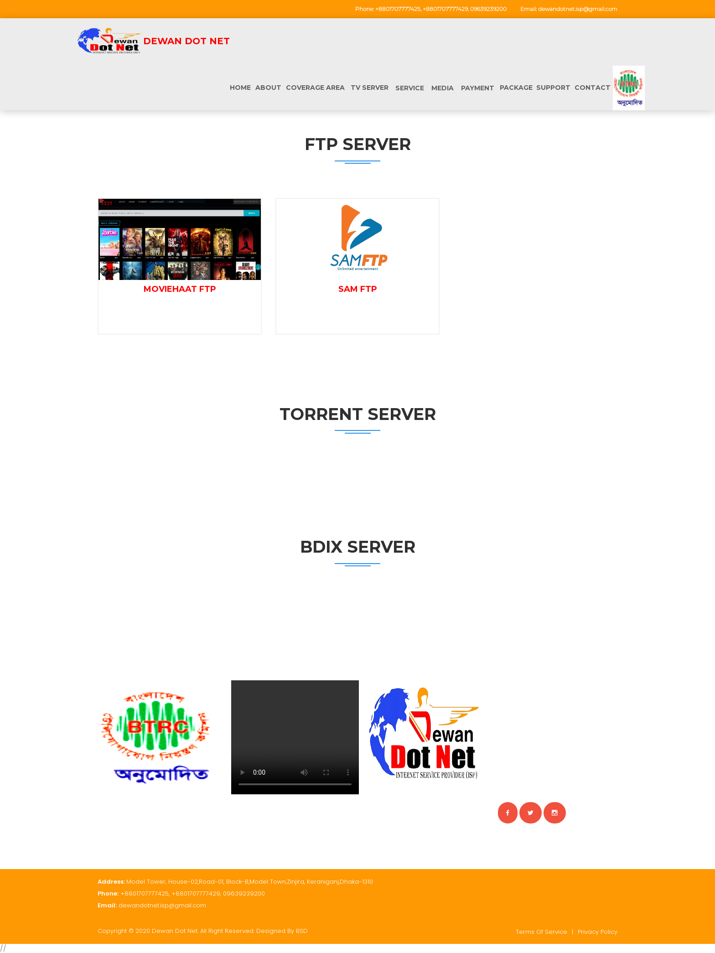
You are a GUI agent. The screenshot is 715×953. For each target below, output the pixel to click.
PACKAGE (516, 87)
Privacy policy (597, 931)
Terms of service (541, 931)
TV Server (370, 87)
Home (240, 87)
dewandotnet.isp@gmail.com (577, 8)
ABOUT (268, 87)
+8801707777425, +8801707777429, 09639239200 (441, 8)
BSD (302, 931)
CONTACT (593, 87)
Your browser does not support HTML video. (295, 737)
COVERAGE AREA (315, 87)
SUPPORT (553, 87)
